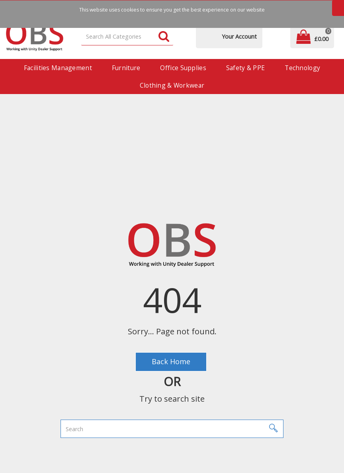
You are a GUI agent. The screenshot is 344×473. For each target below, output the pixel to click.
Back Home (171, 361)
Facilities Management (58, 67)
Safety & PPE (245, 67)
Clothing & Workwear (172, 85)
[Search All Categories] (127, 36)
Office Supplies (183, 67)
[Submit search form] (164, 36)
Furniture (126, 67)
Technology (302, 67)
